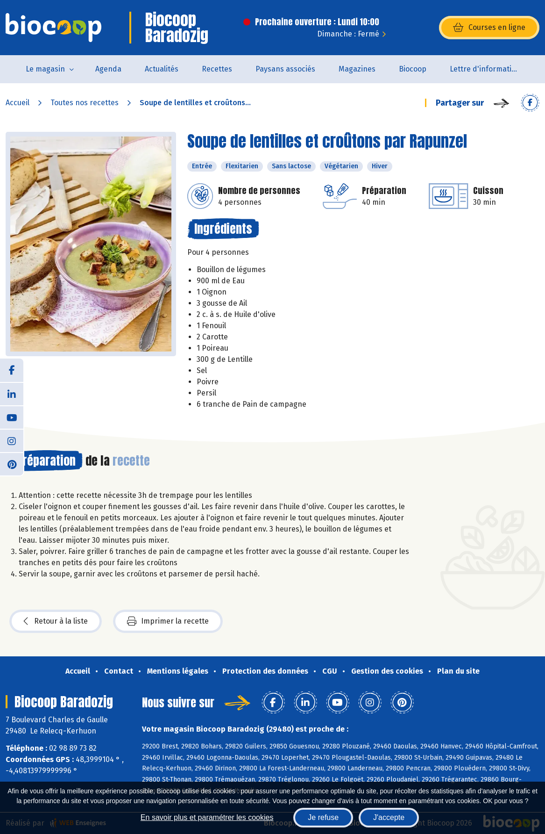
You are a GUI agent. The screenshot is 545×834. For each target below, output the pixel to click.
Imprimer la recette (168, 621)
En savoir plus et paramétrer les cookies (207, 817)
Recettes (217, 69)
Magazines (357, 69)
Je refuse (323, 817)
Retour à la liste (55, 621)
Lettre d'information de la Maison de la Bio (490, 69)
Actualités (161, 69)
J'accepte (388, 817)
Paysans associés (285, 69)
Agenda (108, 69)
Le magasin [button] (45, 69)
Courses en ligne (489, 27)
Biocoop (412, 69)
